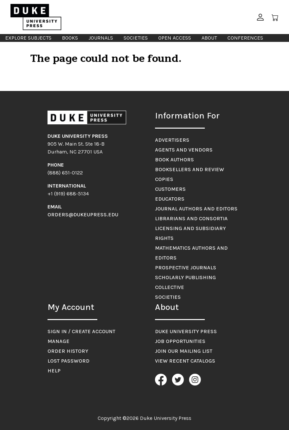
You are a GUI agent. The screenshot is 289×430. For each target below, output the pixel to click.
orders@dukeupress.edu (83, 214)
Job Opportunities (180, 341)
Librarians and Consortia (191, 218)
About (209, 38)
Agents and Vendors (184, 150)
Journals (100, 38)
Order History (68, 351)
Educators (169, 199)
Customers (170, 189)
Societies (136, 38)
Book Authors (174, 159)
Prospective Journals (185, 267)
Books (70, 38)
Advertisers (172, 140)
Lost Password (68, 361)
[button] (260, 17)
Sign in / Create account (81, 331)
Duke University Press (186, 331)
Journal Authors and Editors (196, 209)
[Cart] (275, 17)
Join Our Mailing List (183, 351)
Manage (58, 341)
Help (54, 370)
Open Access (174, 38)
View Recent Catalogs (185, 361)
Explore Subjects (28, 38)
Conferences (245, 38)
